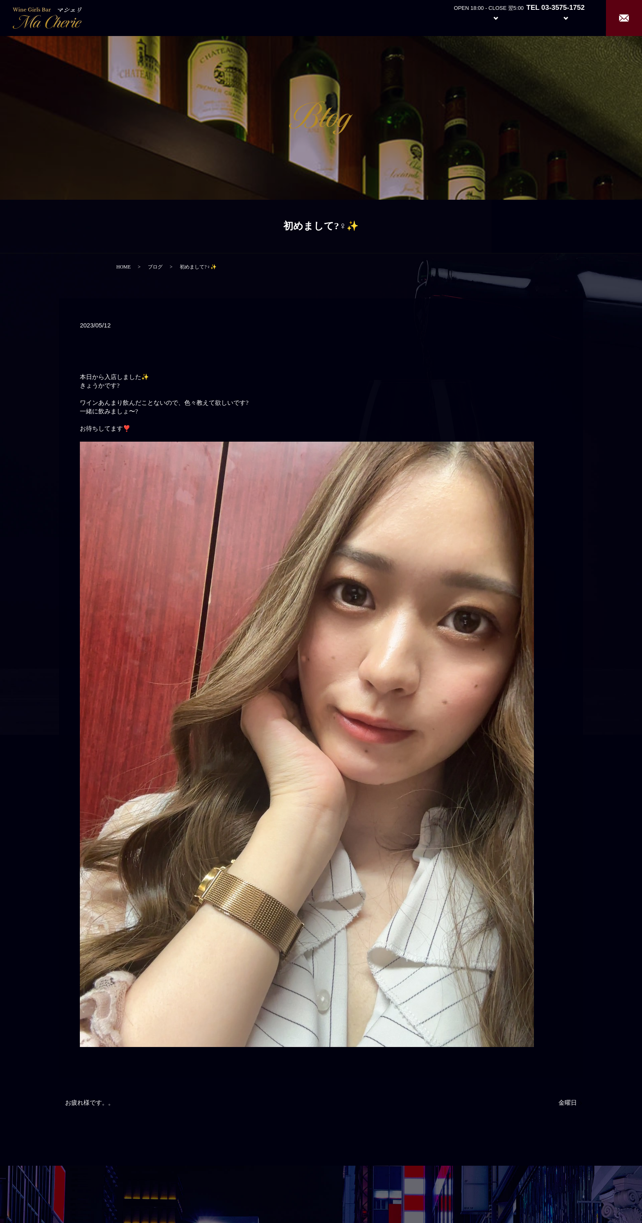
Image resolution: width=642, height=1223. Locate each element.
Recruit (574, 17)
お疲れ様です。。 (89, 1102)
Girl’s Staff (528, 17)
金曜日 (567, 1102)
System (489, 17)
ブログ (155, 267)
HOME (123, 267)
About (451, 17)
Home (421, 17)
